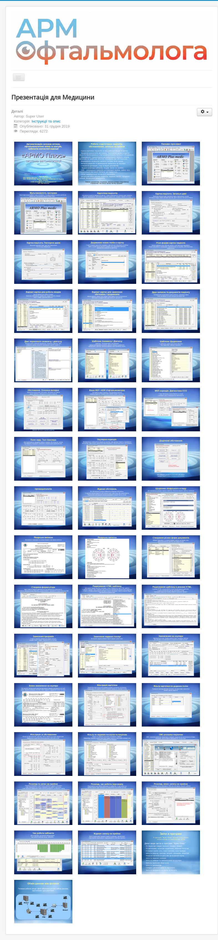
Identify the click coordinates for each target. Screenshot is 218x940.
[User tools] (204, 112)
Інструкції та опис (46, 121)
